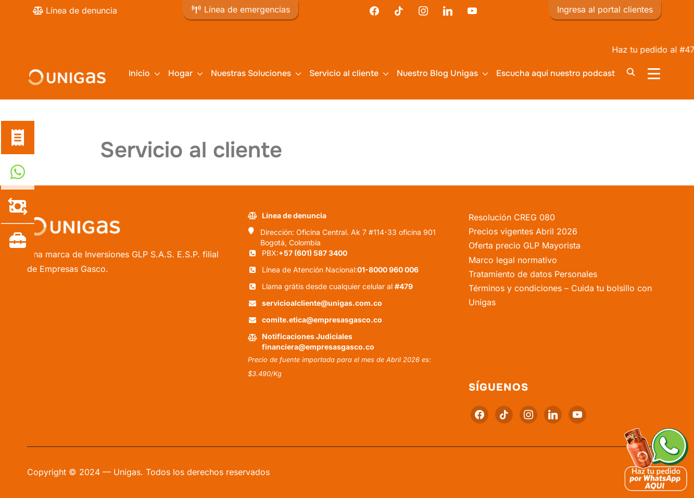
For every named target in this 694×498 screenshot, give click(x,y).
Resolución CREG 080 (512, 217)
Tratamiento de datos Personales (533, 274)
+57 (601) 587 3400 (313, 252)
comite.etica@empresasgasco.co (322, 319)
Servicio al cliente (343, 73)
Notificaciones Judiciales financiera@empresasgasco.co (318, 341)
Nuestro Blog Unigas (437, 73)
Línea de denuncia (75, 10)
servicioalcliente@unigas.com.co (322, 302)
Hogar (180, 73)
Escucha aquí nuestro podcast (555, 73)
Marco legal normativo (513, 260)
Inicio (139, 73)
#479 (404, 286)
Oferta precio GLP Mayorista (525, 245)
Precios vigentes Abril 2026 (523, 231)
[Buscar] (631, 71)
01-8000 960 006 (388, 269)
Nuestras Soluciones (251, 73)
